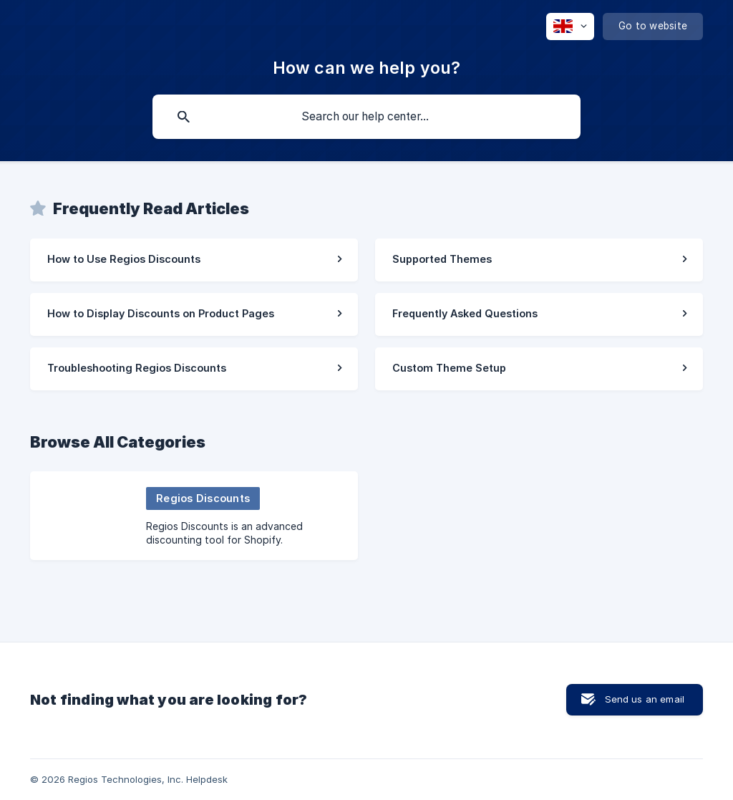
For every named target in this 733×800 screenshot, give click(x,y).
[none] (570, 26)
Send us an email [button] (644, 699)
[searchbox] (366, 117)
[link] (194, 259)
